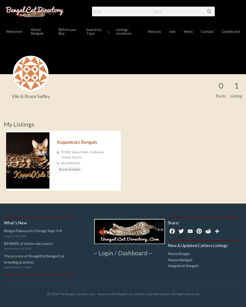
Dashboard (231, 31)
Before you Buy (67, 31)
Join (172, 31)
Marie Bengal (179, 253)
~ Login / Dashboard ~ (123, 252)
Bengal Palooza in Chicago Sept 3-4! (33, 230)
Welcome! (14, 31)
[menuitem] (14, 31)
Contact (207, 31)
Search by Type (94, 31)
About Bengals (37, 31)
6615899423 (70, 163)
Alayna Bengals (180, 259)
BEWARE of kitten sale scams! (28, 243)
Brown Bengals (69, 169)
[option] (63, 161)
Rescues (154, 31)
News (188, 31)
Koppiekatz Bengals (77, 142)
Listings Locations (124, 31)
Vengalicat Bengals (183, 265)
